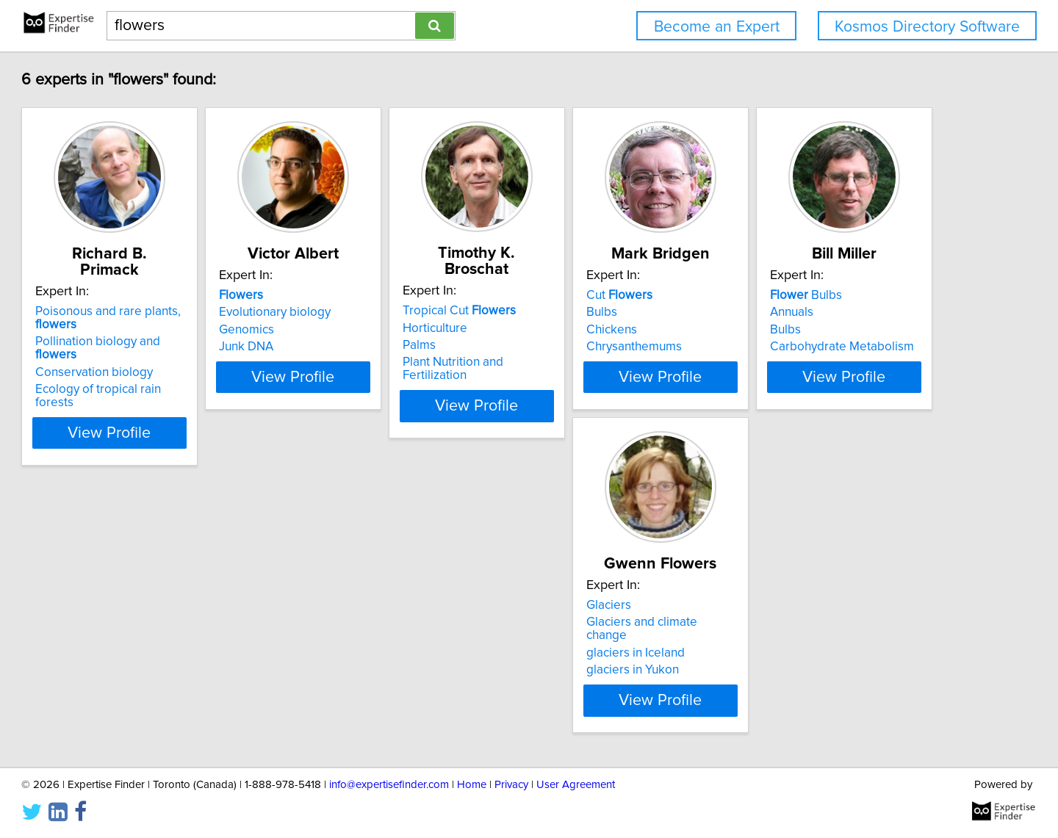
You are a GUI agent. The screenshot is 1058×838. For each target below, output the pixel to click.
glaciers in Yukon (369, 669)
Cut (796, 295)
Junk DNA (350, 346)
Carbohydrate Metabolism (174, 669)
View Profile (195, 390)
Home (471, 797)
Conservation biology (161, 343)
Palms (559, 329)
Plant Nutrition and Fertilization (626, 346)
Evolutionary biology (378, 312)
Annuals (123, 635)
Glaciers (345, 618)
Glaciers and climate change (400, 635)
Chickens (788, 329)
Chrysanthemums (811, 346)
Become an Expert (717, 27)
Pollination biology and (186, 325)
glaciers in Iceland (372, 653)
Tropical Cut (599, 294)
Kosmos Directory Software (927, 27)
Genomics (350, 329)
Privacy (511, 797)
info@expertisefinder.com (389, 797)
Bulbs (778, 312)
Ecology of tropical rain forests (185, 359)
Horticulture (575, 312)
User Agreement (575, 797)
